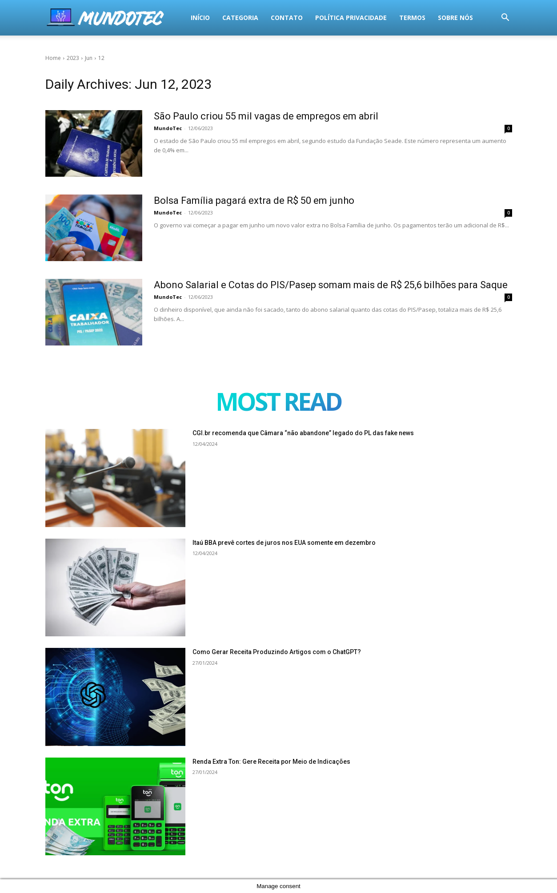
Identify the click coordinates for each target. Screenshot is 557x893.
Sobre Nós (322, 17)
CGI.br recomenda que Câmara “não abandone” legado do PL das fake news (303, 433)
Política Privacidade (217, 17)
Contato (153, 17)
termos (279, 17)
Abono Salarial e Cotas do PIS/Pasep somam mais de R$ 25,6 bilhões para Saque (331, 284)
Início (66, 17)
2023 (73, 58)
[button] (505, 18)
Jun (88, 58)
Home (53, 58)
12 (101, 58)
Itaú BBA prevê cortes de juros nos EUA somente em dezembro (284, 542)
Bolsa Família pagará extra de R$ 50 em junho (254, 200)
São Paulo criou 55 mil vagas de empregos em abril (266, 116)
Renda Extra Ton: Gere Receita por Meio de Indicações (271, 761)
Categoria (107, 17)
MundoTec (168, 128)
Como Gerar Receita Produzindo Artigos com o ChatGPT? (276, 651)
